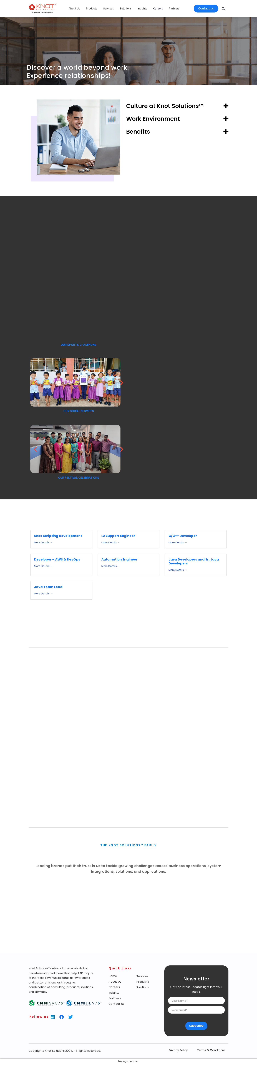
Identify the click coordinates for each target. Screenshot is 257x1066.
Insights (142, 8)
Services (108, 8)
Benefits (138, 132)
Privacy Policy (178, 1058)
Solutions (125, 8)
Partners (174, 8)
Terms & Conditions (211, 1058)
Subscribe (196, 1033)
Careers (158, 8)
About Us (74, 8)
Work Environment (153, 119)
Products (91, 8)
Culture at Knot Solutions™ (165, 106)
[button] (223, 9)
